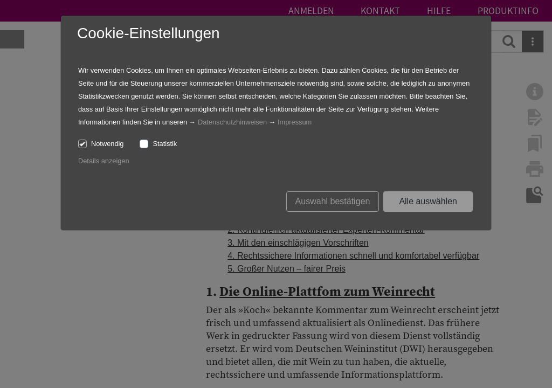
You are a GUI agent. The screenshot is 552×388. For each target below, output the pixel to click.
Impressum (295, 122)
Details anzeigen (103, 161)
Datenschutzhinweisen (232, 122)
